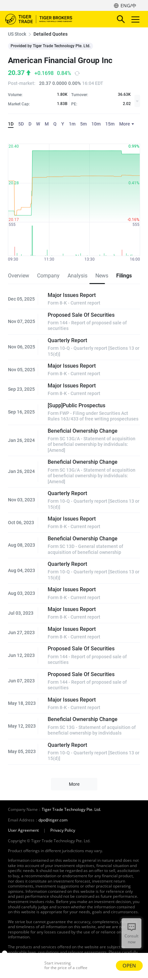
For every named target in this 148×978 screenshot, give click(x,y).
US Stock (17, 34)
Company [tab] (48, 275)
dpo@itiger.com (53, 820)
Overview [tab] (18, 275)
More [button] (74, 784)
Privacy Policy (62, 830)
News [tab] (101, 275)
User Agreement (23, 830)
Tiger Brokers (43, 19)
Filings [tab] (124, 275)
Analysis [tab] (77, 275)
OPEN (129, 965)
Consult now (131, 939)
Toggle (134, 19)
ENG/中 (128, 5)
